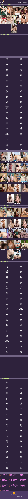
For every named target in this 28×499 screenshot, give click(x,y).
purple (7, 325)
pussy (21, 325)
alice (21, 59)
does (21, 282)
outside (7, 320)
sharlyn (21, 127)
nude (21, 112)
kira (21, 96)
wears (7, 351)
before (7, 69)
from (7, 288)
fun (21, 288)
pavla (21, 320)
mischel (7, 108)
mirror (21, 107)
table (7, 138)
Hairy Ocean (3, 489)
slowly (7, 336)
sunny (21, 341)
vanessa (21, 143)
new (7, 112)
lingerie (7, 304)
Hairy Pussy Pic (13, 489)
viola (7, 145)
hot (7, 95)
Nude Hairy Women (4, 475)
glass (7, 87)
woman (7, 149)
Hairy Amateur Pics (14, 479)
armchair (7, 64)
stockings (7, 134)
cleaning (21, 75)
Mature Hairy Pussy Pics (5, 490)
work (21, 149)
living (7, 101)
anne (21, 63)
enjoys (21, 81)
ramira (21, 122)
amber (21, 266)
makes (21, 103)
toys (21, 346)
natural (21, 111)
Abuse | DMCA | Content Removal (17, 497)
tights (7, 140)
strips (21, 135)
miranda (7, 107)
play (21, 117)
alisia (7, 60)
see (21, 124)
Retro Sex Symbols (23, 479)
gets (21, 85)
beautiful (21, 271)
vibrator (7, 144)
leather (21, 97)
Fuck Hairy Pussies (5, 484)
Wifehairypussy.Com (14, 484)
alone (7, 266)
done (21, 79)
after (7, 58)
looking (21, 101)
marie (7, 309)
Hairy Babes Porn (22, 485)
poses (21, 119)
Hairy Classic (22, 481)
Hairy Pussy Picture (4, 474)
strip (21, 134)
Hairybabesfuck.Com (23, 486)
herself (21, 92)
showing (21, 129)
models (7, 314)
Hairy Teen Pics (22, 484)
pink (7, 117)
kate (21, 95)
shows (7, 335)
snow (7, 133)
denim (21, 76)
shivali (7, 128)
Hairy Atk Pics (22, 489)
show (7, 129)
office (21, 113)
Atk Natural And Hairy (14, 485)
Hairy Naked (13, 480)
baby (7, 65)
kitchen (7, 97)
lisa (21, 304)
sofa (21, 133)
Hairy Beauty (22, 475)
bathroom (7, 271)
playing (7, 118)
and (7, 63)
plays (21, 118)
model (21, 108)
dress (7, 80)
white (7, 352)
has (21, 91)
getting (7, 86)
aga (21, 58)
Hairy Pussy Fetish (4, 481)
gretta (7, 293)
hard (21, 90)
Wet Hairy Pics (4, 485)
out (7, 319)
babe (21, 64)
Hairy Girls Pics (12, 475)
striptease (7, 341)
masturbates (7, 106)
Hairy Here (3, 486)
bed (7, 272)
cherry (7, 75)
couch (7, 76)
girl (21, 86)
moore (21, 314)
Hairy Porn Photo (13, 474)
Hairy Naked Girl (22, 474)
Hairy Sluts (3, 479)
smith (21, 336)
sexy (21, 330)
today (21, 140)
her (7, 92)
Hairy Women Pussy (14, 481)
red (7, 123)
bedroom (21, 272)
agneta (7, 59)
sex (7, 330)
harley (7, 91)
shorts (21, 128)
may (21, 106)
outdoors (21, 319)
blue (7, 71)
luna (7, 103)
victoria (21, 144)
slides (21, 335)
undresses (7, 143)
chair (21, 74)
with (21, 352)
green (21, 87)
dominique (7, 79)
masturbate (21, 309)
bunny (7, 277)
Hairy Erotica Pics (13, 486)
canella (7, 74)
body (21, 71)
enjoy (21, 80)
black (7, 70)
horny (21, 298)
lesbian (21, 303)
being (21, 69)
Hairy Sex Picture (4, 480)
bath (21, 65)
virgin (21, 145)
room (21, 123)
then (21, 139)
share (7, 127)
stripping (7, 135)
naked (7, 111)
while (21, 351)
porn (7, 119)
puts (7, 122)
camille (21, 277)
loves (21, 102)
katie (7, 96)
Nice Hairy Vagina (22, 480)
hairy (21, 293)
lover (7, 102)
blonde (21, 70)
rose (7, 124)
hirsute (7, 298)
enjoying (7, 81)
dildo (7, 282)
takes (21, 138)
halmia (7, 90)
